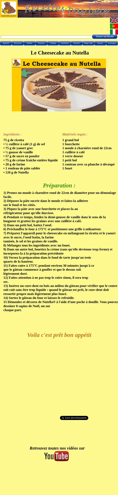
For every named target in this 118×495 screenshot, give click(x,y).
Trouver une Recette (105, 36)
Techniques (112, 43)
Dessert (77, 43)
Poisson (41, 43)
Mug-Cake (88, 43)
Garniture (65, 43)
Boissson (18, 43)
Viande (53, 43)
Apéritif (6, 43)
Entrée (29, 43)
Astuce (100, 43)
